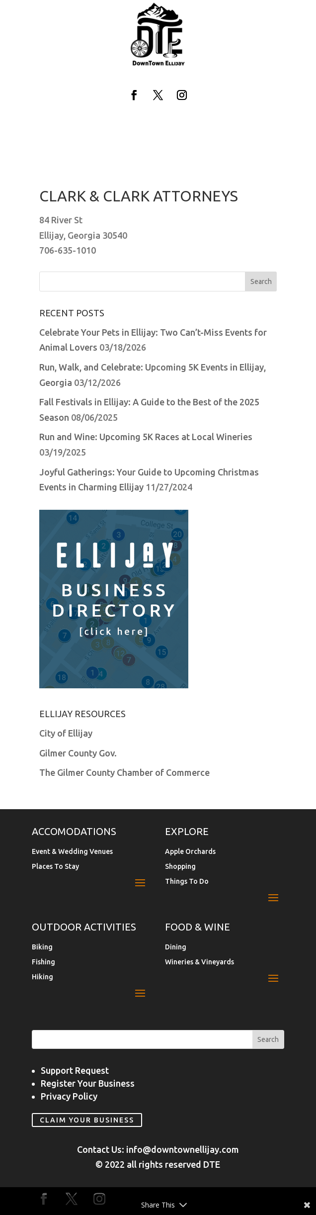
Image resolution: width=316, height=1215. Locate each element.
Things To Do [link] (187, 881)
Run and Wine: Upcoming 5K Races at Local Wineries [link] (145, 437)
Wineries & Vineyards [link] (199, 962)
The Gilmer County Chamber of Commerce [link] (124, 772)
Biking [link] (42, 947)
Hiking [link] (42, 977)
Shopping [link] (180, 866)
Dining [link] (175, 947)
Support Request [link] (75, 1070)
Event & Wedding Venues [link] (72, 851)
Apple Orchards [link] (190, 851)
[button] (134, 95)
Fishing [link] (43, 962)
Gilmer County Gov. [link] (78, 753)
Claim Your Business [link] (87, 1120)
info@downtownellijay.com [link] (182, 1149)
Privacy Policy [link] (69, 1096)
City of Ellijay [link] (65, 733)
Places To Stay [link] (55, 866)
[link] (158, 64)
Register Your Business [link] (88, 1083)
